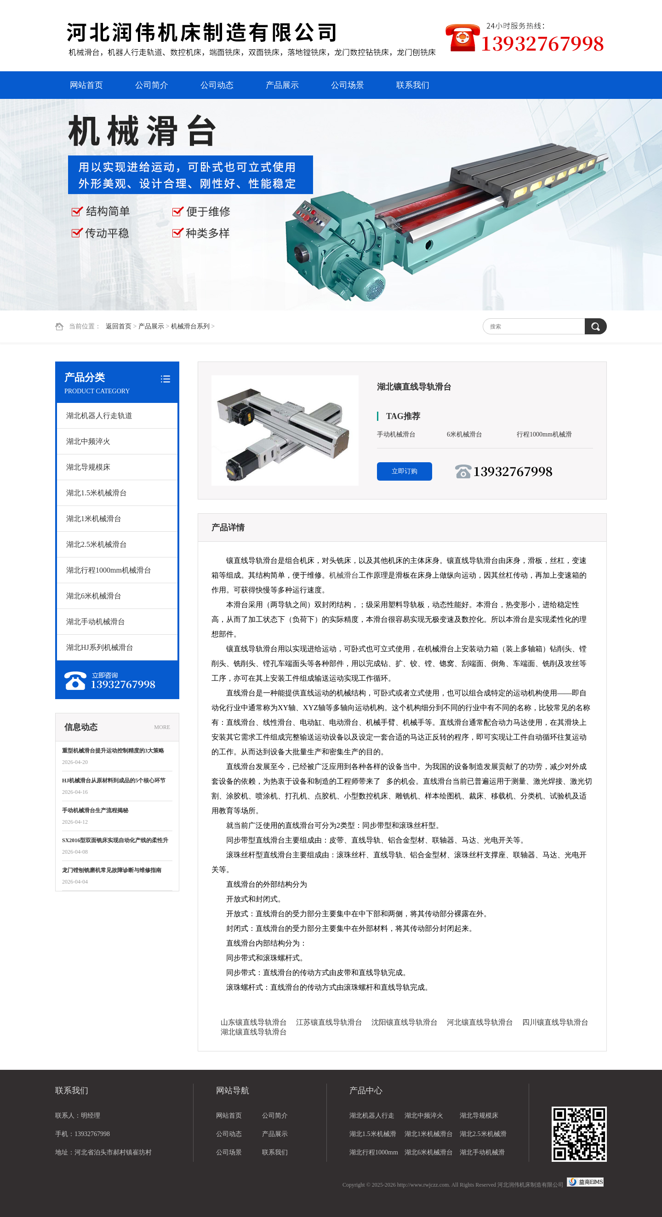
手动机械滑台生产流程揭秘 (95, 810)
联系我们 (412, 85)
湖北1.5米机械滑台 (96, 493)
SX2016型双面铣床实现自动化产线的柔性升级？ (115, 841)
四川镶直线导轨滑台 (555, 1022)
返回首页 (118, 326)
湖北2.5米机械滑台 (96, 544)
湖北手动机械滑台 (95, 622)
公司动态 (217, 85)
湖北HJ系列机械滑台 (99, 647)
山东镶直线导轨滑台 (254, 1022)
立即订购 (404, 471)
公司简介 (151, 85)
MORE (162, 727)
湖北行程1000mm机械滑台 (108, 570)
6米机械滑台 (464, 434)
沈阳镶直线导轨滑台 (404, 1022)
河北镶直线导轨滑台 (480, 1022)
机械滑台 (344, 575)
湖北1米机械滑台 (93, 518)
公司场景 (347, 85)
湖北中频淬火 (88, 441)
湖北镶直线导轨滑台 (254, 1032)
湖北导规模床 (88, 467)
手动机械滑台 (396, 434)
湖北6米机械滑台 (93, 596)
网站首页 (86, 85)
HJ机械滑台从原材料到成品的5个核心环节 (114, 780)
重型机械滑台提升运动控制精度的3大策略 (113, 750)
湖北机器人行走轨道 (99, 415)
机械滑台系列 (190, 326)
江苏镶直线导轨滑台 (329, 1022)
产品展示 (282, 85)
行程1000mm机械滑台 (544, 436)
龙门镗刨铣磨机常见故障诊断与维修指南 (111, 870)
